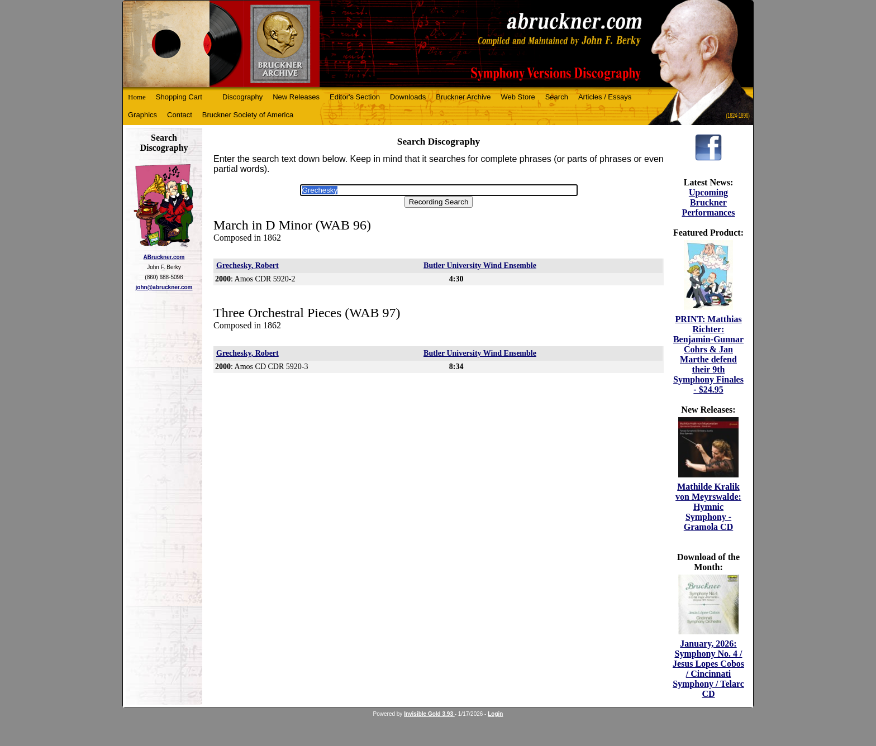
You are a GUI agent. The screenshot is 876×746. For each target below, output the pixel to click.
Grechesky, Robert (247, 265)
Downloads (408, 97)
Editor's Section (355, 97)
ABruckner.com (164, 257)
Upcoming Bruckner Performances (708, 202)
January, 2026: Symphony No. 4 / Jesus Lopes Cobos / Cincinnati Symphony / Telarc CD (708, 669)
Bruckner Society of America (247, 115)
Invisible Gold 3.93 (429, 714)
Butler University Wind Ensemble (479, 265)
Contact (179, 115)
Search (556, 97)
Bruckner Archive (463, 97)
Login (495, 714)
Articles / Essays (604, 97)
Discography (242, 97)
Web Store (518, 97)
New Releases (296, 97)
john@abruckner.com (164, 287)
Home (137, 97)
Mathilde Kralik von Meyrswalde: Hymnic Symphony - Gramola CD (708, 507)
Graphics (142, 115)
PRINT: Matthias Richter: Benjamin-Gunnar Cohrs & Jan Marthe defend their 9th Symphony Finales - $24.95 (708, 354)
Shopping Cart (179, 97)
